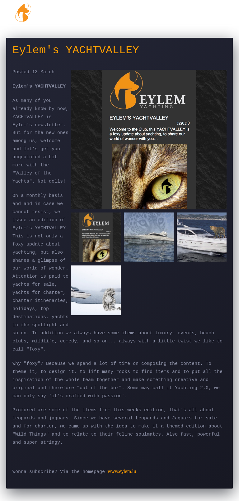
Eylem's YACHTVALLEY (75, 50)
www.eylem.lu (122, 471)
